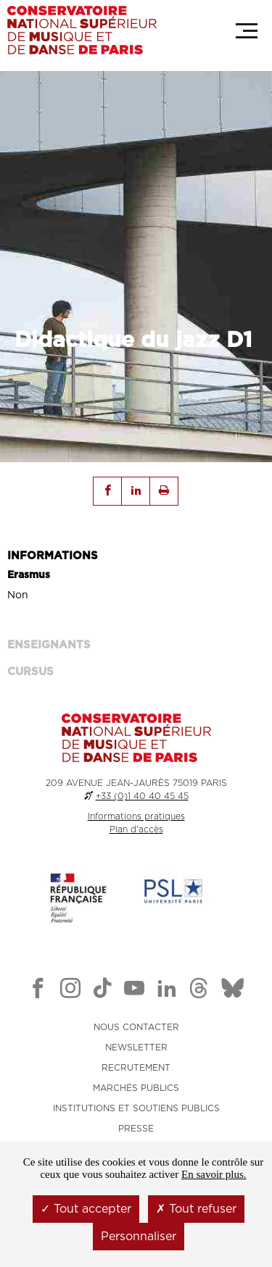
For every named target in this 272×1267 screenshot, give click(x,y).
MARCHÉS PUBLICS (136, 1088)
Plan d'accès (136, 829)
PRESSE (136, 1128)
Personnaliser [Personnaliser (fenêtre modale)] (138, 1236)
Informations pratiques (136, 816)
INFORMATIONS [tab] (52, 556)
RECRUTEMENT (136, 1067)
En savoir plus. (214, 1174)
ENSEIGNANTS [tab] (49, 645)
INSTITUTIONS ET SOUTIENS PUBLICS (136, 1108)
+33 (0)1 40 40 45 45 (142, 796)
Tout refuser (196, 1209)
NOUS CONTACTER (136, 1027)
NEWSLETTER (136, 1047)
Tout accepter (86, 1209)
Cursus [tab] (30, 671)
